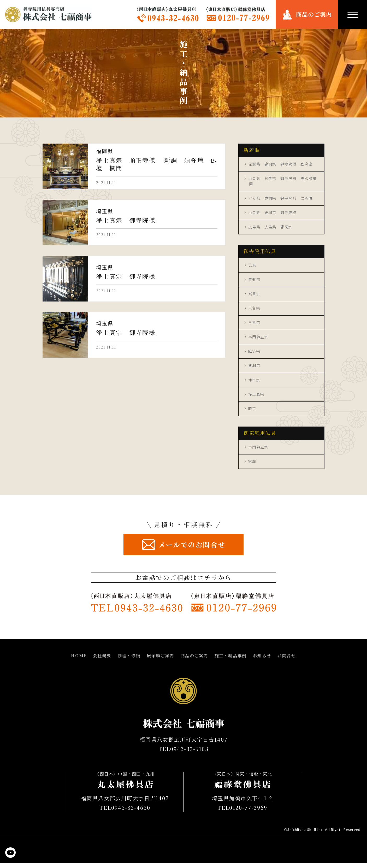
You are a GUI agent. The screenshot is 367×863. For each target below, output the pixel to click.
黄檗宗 (254, 279)
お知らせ (262, 656)
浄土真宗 (256, 394)
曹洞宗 (254, 365)
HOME (78, 656)
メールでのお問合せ (191, 544)
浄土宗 (254, 379)
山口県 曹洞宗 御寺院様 (272, 212)
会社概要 (102, 656)
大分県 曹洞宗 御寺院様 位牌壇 (280, 198)
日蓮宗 (254, 322)
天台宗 (254, 308)
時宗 (252, 408)
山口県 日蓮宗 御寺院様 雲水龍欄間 (282, 181)
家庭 (252, 461)
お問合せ (286, 656)
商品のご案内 (314, 14)
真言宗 (254, 293)
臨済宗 (254, 351)
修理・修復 (128, 656)
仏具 (252, 265)
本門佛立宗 (258, 336)
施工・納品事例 (231, 656)
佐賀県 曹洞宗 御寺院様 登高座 (280, 164)
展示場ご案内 (160, 656)
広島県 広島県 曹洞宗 (270, 226)
